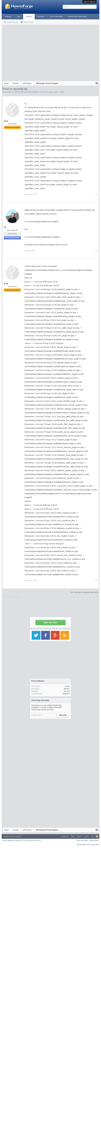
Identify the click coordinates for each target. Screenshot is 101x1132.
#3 (96, 580)
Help (72, 836)
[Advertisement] (26, 52)
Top (92, 836)
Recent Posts (28, 22)
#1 (96, 194)
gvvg (51, 92)
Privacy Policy (94, 840)
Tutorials (8, 16)
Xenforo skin (8, 836)
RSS (97, 836)
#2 (96, 250)
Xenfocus (18, 836)
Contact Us (64, 836)
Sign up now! (50, 622)
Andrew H (66, 694)
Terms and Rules (82, 840)
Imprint (79, 836)
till (5, 227)
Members (40, 16)
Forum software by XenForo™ (21, 840)
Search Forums (12, 22)
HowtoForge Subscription (77, 16)
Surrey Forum (94, 844)
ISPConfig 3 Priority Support (27, 92)
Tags (18, 16)
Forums (29, 16)
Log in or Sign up (89, 1)
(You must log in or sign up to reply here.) (85, 592)
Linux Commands (56, 16)
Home (86, 836)
